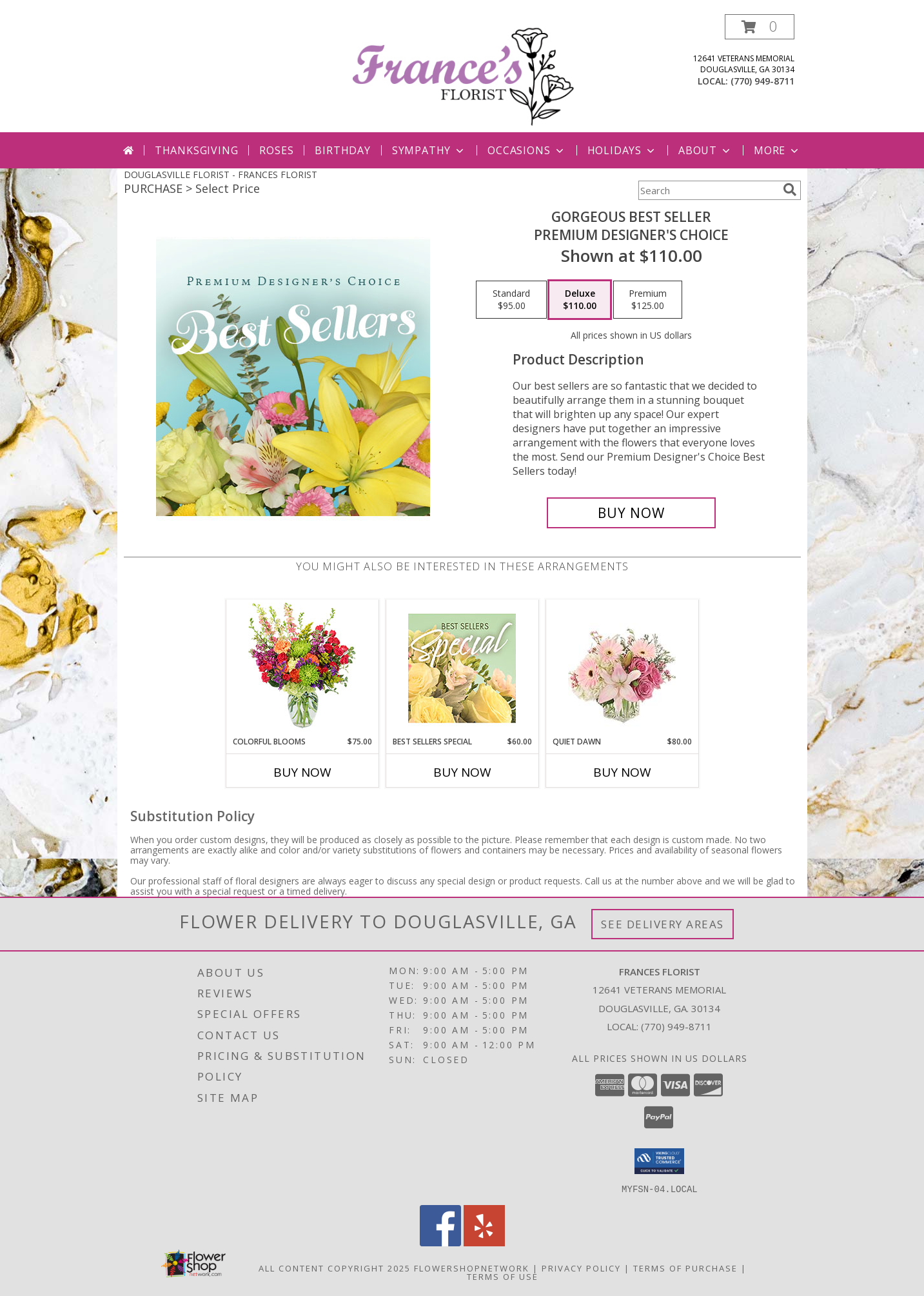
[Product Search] (708, 190)
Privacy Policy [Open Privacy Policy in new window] (581, 1267)
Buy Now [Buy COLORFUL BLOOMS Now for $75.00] (302, 772)
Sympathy (429, 150)
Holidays (622, 150)
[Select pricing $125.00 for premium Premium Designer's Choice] (648, 300)
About (705, 150)
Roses (276, 150)
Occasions (526, 150)
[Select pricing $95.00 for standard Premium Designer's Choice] (511, 300)
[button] (759, 26)
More (777, 150)
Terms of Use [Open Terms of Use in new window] (502, 1276)
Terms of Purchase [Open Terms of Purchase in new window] (685, 1267)
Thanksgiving (197, 150)
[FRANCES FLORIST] (463, 73)
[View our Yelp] (484, 1242)
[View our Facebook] (440, 1242)
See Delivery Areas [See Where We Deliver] (662, 924)
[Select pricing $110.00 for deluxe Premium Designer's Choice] (579, 300)
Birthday (342, 150)
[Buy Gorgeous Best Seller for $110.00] (631, 512)
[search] (790, 190)
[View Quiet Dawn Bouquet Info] (622, 668)
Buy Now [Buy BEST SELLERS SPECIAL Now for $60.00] (462, 772)
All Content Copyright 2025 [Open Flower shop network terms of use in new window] (335, 1267)
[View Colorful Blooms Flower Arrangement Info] (302, 668)
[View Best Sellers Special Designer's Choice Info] (462, 668)
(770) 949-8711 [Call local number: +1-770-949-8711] (762, 81)
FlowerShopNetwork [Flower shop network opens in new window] (471, 1267)
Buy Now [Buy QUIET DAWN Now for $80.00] (622, 772)
